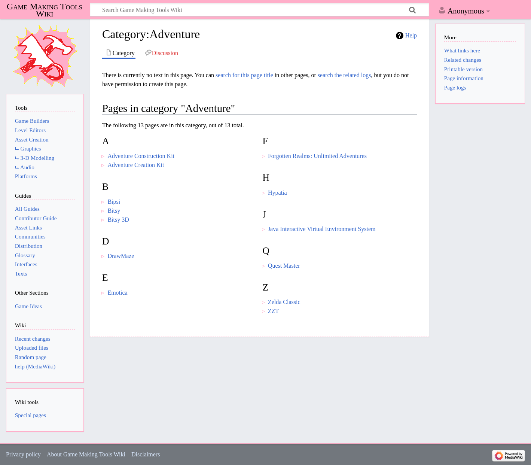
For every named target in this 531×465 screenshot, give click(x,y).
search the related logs (344, 75)
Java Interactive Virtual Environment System (322, 229)
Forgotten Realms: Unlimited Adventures (317, 156)
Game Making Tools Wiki (44, 10)
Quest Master (284, 265)
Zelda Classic (284, 302)
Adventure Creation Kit (135, 165)
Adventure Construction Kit (140, 156)
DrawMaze (120, 256)
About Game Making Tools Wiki (86, 454)
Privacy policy (23, 454)
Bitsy (113, 210)
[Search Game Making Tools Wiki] (259, 9)
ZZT (273, 311)
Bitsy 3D (118, 219)
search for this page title (244, 75)
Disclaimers (145, 454)
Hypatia (277, 192)
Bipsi (113, 201)
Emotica (117, 292)
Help (411, 35)
